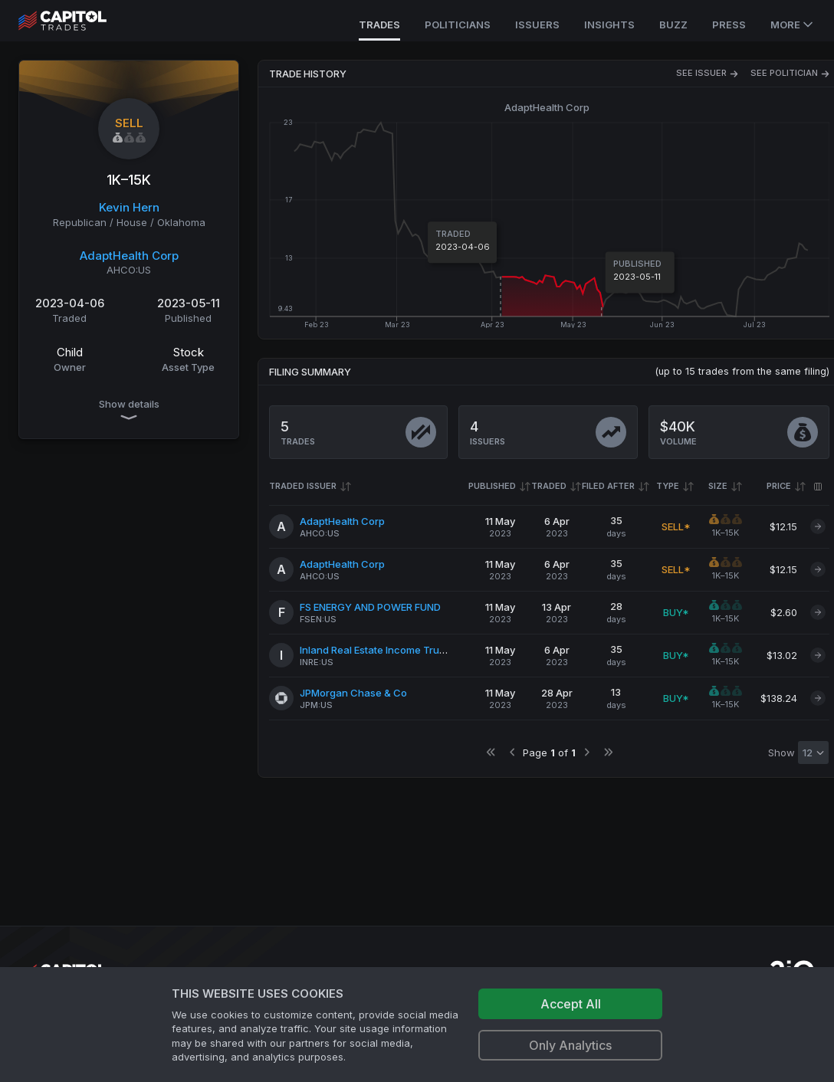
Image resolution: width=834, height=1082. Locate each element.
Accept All (570, 1004)
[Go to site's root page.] (79, 21)
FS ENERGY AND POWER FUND (370, 607)
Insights (609, 24)
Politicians (458, 24)
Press (729, 24)
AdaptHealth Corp (129, 255)
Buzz (673, 24)
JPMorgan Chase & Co (353, 693)
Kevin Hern (129, 207)
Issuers (537, 24)
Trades (379, 24)
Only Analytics (570, 1045)
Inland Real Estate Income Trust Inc (382, 650)
